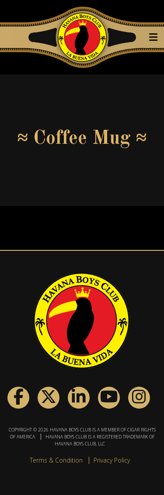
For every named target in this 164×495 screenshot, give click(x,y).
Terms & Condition (56, 460)
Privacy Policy (112, 460)
